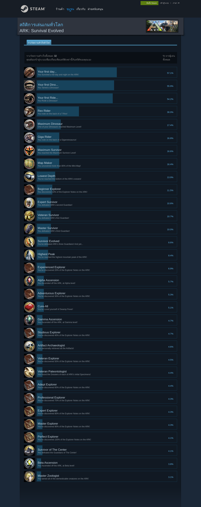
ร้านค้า (60, 9)
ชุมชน (70, 9)
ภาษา (175, 3)
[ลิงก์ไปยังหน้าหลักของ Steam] (36, 11)
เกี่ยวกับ (80, 9)
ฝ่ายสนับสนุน (95, 9)
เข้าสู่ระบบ (164, 3)
